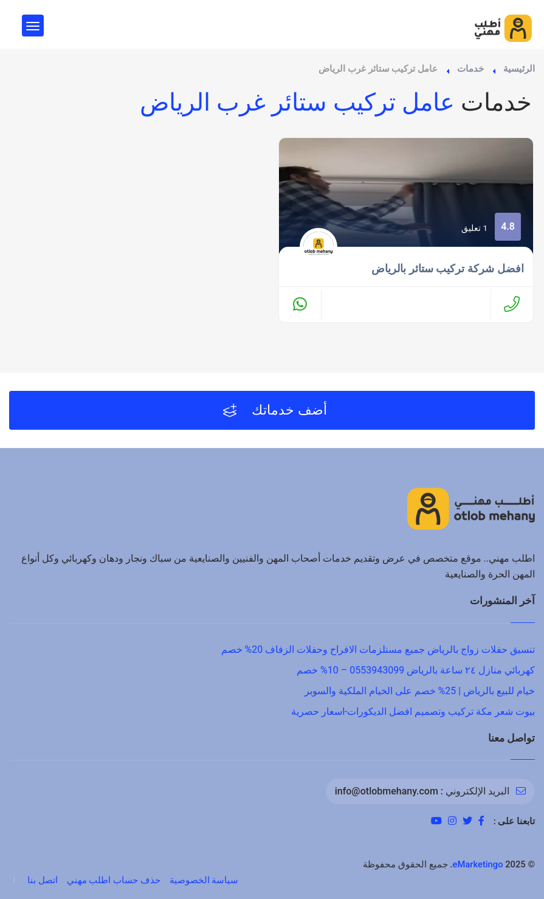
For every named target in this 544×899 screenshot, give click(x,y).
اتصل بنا (42, 880)
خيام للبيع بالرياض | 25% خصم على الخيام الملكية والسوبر (420, 691)
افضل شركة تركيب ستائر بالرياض (447, 268)
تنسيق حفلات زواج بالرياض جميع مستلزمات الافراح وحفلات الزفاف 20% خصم (378, 649)
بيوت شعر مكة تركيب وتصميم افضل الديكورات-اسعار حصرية (413, 711)
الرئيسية (519, 68)
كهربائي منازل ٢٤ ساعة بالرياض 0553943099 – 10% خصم (416, 670)
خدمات (470, 68)
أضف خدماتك (275, 410)
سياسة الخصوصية (204, 880)
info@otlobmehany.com (386, 791)
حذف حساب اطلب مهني (113, 880)
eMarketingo (478, 864)
